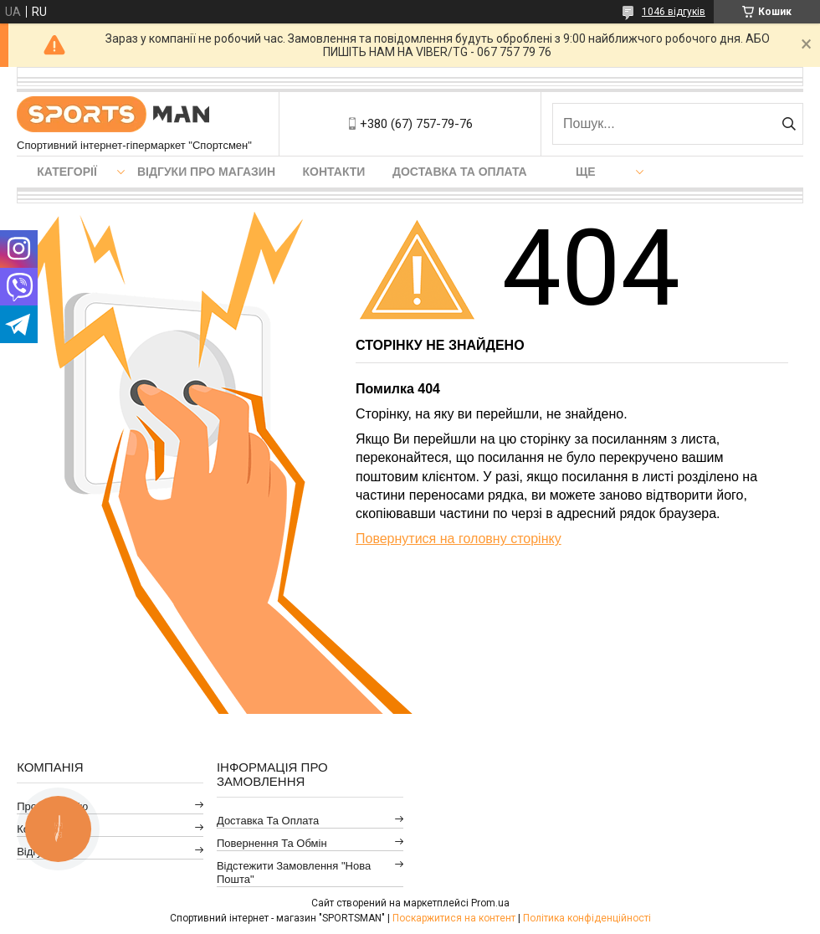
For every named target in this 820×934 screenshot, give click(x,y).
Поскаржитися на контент (453, 918)
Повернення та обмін (272, 843)
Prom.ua (490, 903)
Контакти (334, 171)
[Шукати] (788, 124)
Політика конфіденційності (587, 918)
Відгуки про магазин (206, 171)
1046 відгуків (673, 12)
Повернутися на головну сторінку (458, 538)
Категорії (67, 171)
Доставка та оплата (459, 171)
